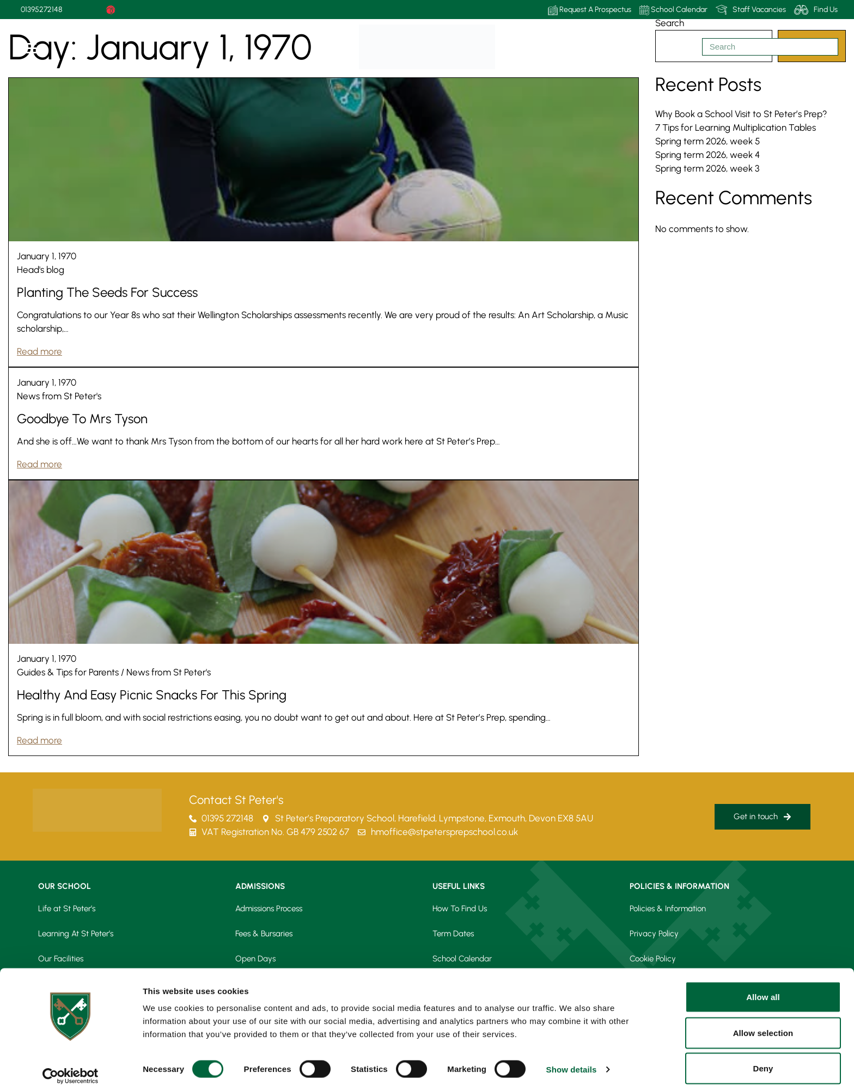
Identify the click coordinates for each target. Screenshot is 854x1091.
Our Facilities (60, 959)
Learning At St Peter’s (75, 933)
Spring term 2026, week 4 (707, 154)
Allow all (763, 990)
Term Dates (453, 933)
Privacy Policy (654, 933)
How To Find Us (459, 908)
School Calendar (673, 10)
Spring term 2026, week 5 (707, 141)
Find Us (816, 10)
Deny (763, 1061)
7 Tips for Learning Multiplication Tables (735, 127)
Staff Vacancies (751, 10)
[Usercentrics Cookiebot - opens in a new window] (70, 1070)
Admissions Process (268, 908)
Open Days (255, 959)
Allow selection (763, 1026)
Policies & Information (668, 908)
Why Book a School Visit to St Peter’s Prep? (741, 113)
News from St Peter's (59, 396)
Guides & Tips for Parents (68, 672)
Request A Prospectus (589, 10)
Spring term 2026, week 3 (707, 168)
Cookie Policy (653, 959)
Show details (571, 1063)
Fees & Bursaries (263, 933)
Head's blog (40, 269)
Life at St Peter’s (66, 908)
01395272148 (41, 9)
